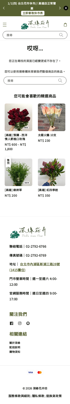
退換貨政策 (54, 396)
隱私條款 (38, 396)
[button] (5, 25)
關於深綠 (14, 343)
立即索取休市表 (33, 13)
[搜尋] (61, 34)
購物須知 (14, 352)
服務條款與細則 (19, 396)
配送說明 (14, 347)
